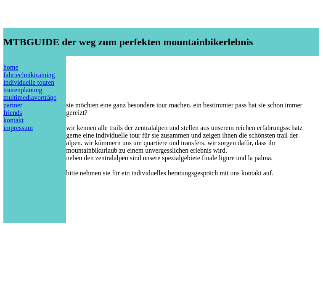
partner (12, 105)
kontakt (13, 120)
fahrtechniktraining (29, 74)
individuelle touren (28, 82)
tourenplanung (22, 90)
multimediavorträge (29, 97)
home (11, 67)
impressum (18, 127)
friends (12, 112)
